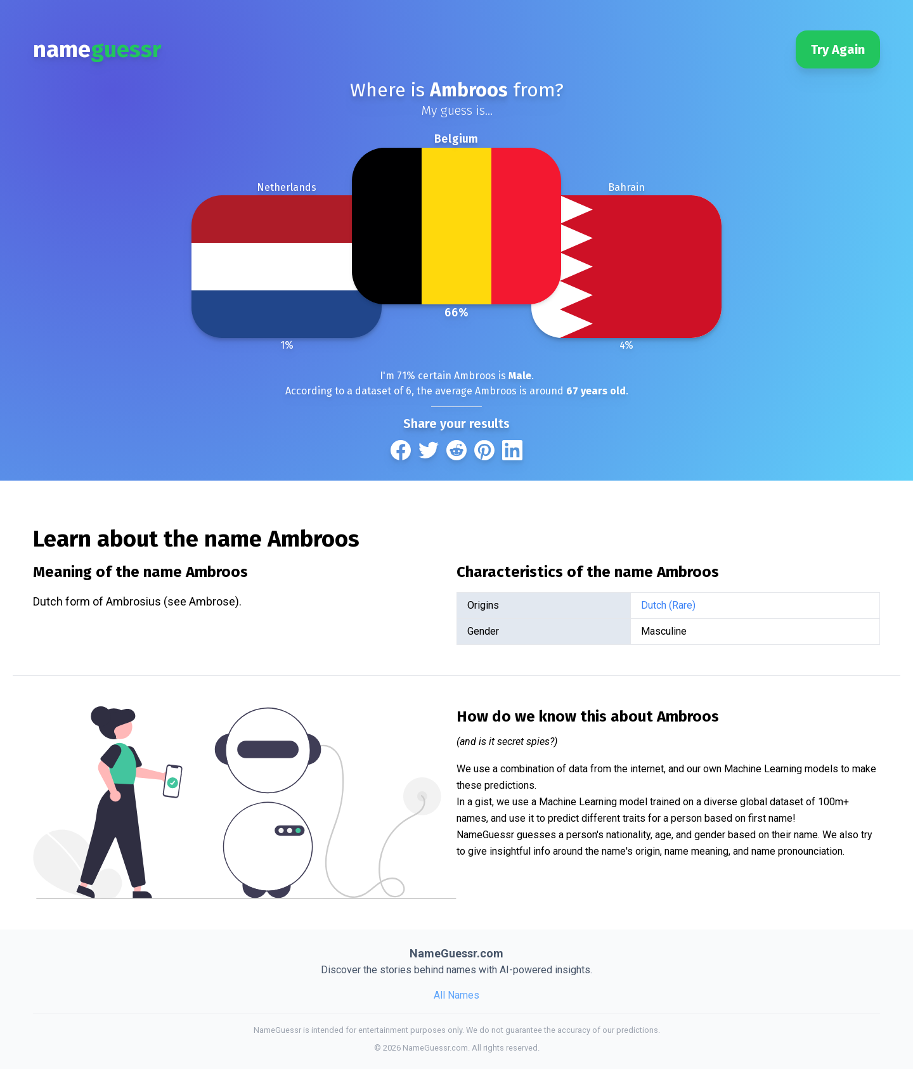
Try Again (838, 49)
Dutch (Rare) (668, 605)
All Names (456, 995)
